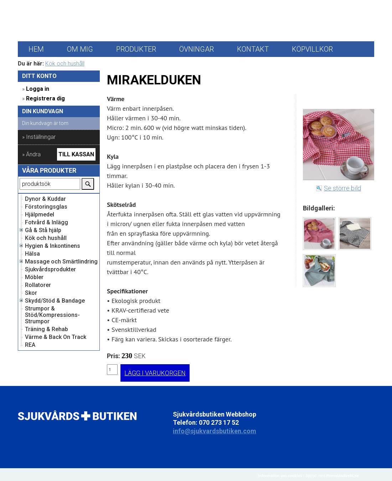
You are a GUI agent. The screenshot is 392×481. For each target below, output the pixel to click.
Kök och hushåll (64, 63)
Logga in (37, 88)
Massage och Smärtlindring (61, 261)
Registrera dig (45, 98)
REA (30, 345)
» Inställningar (39, 137)
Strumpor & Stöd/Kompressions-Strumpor (52, 315)
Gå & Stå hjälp (43, 230)
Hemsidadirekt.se (342, 476)
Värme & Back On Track (55, 337)
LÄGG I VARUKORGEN (155, 373)
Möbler (34, 277)
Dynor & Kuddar (45, 199)
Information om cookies (280, 476)
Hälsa (32, 254)
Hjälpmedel (39, 214)
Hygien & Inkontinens (52, 246)
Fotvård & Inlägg (46, 222)
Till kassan (76, 154)
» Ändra (31, 154)
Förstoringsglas (46, 207)
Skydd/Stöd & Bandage (55, 301)
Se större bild (342, 188)
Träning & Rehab (46, 329)
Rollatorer (38, 285)
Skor (31, 293)
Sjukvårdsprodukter (50, 269)
